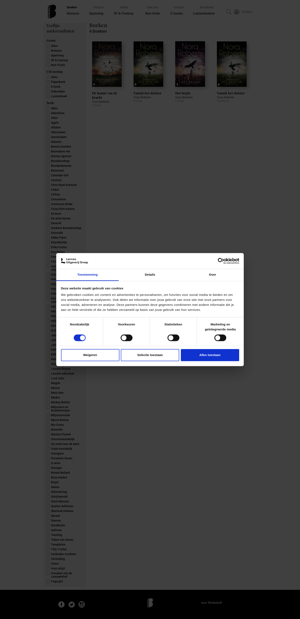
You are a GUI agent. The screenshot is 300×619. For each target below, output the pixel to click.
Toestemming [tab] (87, 274)
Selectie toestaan (150, 355)
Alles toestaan (210, 355)
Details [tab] (150, 274)
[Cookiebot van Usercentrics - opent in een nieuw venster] (221, 261)
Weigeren (90, 355)
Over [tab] (212, 274)
